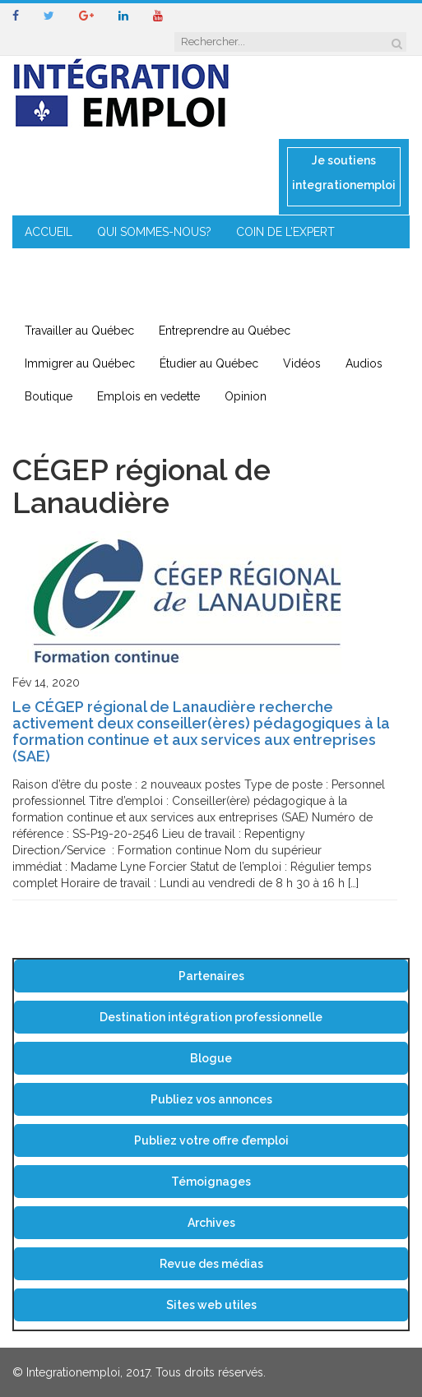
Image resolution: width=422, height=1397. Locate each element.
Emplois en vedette (148, 396)
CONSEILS (52, 264)
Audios (364, 363)
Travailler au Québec (79, 330)
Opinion (246, 396)
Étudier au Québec (209, 363)
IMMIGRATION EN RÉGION (94, 297)
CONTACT (215, 297)
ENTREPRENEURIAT (242, 264)
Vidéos (302, 363)
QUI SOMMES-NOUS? (154, 231)
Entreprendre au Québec (224, 330)
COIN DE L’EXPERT (285, 231)
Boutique (48, 396)
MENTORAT (135, 264)
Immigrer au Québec (80, 363)
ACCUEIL (48, 231)
